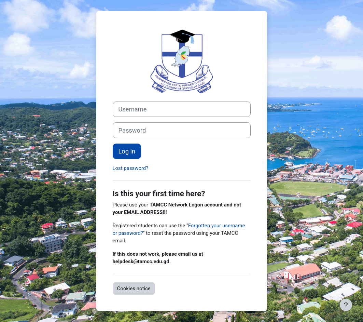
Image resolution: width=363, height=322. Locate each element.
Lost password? (131, 168)
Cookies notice (134, 288)
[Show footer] (346, 305)
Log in (127, 151)
